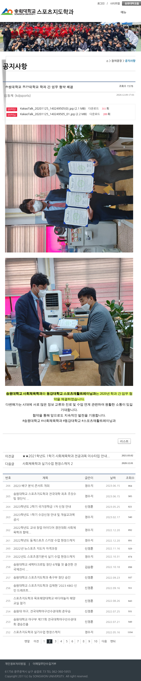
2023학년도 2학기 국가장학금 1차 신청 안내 (42, 506)
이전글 (9, 456)
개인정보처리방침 (15, 663)
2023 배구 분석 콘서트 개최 (31, 485)
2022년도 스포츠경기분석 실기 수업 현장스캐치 (44, 556)
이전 (36, 641)
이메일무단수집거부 (44, 663)
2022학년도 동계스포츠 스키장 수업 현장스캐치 (44, 540)
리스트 (124, 441)
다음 (104, 641)
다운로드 (93, 108)
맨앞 (27, 641)
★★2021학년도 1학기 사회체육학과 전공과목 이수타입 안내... (66, 456)
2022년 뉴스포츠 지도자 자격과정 (35, 548)
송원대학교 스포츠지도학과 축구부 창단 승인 (42, 577)
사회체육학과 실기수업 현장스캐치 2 (47, 463)
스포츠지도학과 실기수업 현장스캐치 (36, 632)
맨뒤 (113, 641)
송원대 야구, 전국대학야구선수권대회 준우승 (42, 611)
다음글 (9, 464)
